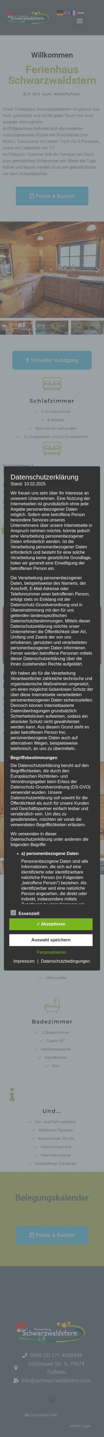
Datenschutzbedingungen (65, 961)
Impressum (24, 961)
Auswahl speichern (51, 940)
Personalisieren (51, 952)
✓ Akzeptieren (51, 924)
